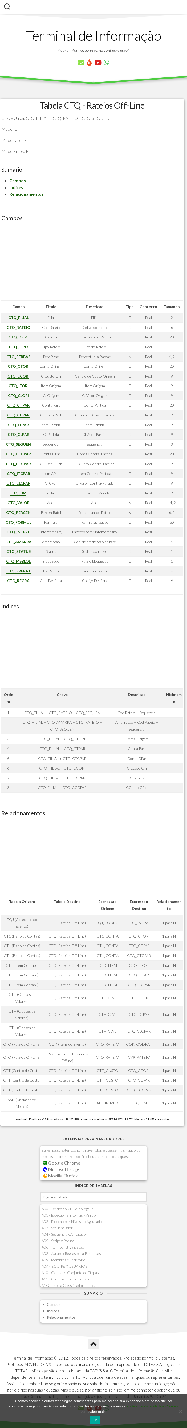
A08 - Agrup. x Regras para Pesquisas (71, 1253)
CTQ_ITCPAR (18, 473)
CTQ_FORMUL (18, 522)
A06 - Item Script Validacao (63, 1247)
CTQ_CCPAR (18, 415)
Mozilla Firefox (60, 1176)
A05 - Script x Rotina (58, 1240)
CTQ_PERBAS (18, 356)
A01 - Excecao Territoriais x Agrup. (69, 1215)
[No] (180, 1411)
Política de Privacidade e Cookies (152, 1406)
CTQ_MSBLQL (18, 561)
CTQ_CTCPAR (18, 454)
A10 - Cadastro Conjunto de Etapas (70, 1272)
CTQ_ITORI (19, 385)
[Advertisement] (92, 263)
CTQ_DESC (18, 337)
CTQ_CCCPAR (18, 463)
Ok (94, 1420)
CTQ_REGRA (18, 580)
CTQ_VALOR (18, 502)
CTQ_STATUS (18, 551)
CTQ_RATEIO (18, 327)
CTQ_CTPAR (18, 405)
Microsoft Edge (61, 1169)
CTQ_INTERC (18, 532)
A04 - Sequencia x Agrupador (64, 1234)
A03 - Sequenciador (57, 1228)
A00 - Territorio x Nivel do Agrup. (68, 1208)
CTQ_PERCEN (18, 512)
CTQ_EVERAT (18, 571)
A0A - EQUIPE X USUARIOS (64, 1266)
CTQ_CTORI (18, 366)
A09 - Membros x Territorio (64, 1260)
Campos (17, 180)
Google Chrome (61, 1163)
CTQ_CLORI (18, 395)
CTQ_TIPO (18, 347)
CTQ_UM (18, 493)
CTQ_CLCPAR (18, 483)
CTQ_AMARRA (18, 541)
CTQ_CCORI (18, 376)
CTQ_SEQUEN (18, 444)
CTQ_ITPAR (18, 425)
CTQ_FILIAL (18, 317)
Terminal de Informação (93, 35)
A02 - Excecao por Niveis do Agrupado (72, 1221)
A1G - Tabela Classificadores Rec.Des (71, 1285)
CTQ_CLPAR (18, 434)
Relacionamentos (26, 194)
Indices (16, 187)
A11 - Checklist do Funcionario (66, 1279)
